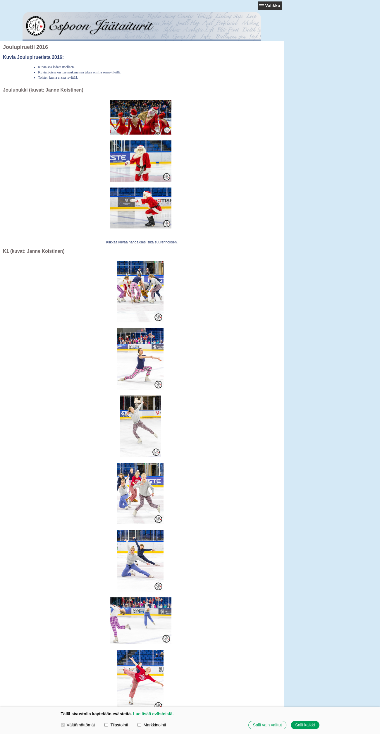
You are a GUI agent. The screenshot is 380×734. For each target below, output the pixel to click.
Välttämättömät (78, 725)
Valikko (272, 5)
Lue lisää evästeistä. (153, 713)
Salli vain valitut (267, 725)
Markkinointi (151, 725)
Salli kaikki (305, 725)
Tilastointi (116, 725)
